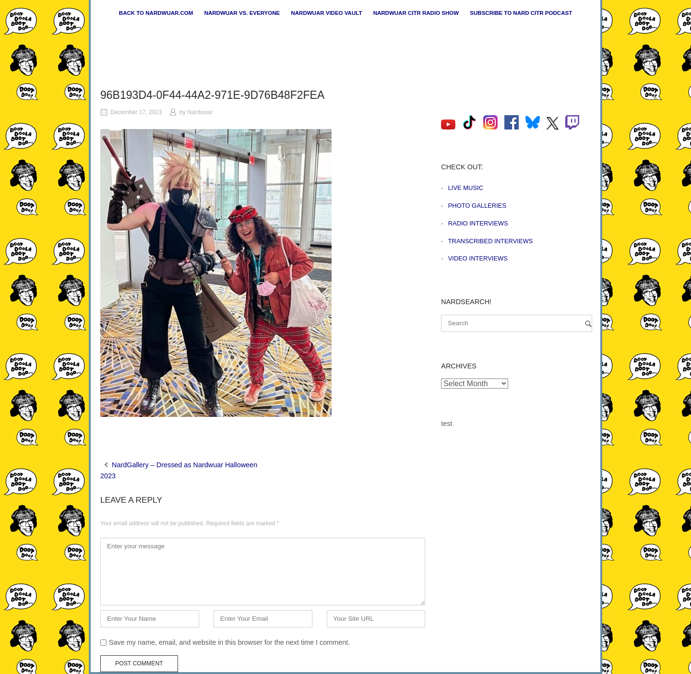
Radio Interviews (478, 223)
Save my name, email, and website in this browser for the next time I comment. (229, 642)
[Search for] (516, 323)
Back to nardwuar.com (156, 13)
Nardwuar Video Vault (326, 13)
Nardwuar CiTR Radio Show (416, 13)
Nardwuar (200, 112)
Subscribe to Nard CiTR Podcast (521, 13)
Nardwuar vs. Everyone (242, 13)
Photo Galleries (477, 205)
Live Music (465, 187)
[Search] (588, 323)
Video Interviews (478, 258)
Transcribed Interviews (490, 241)
